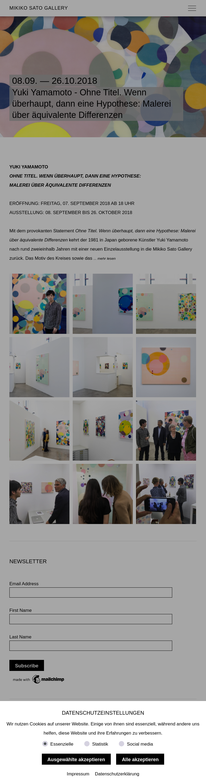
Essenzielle (61, 744)
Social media (140, 744)
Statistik (100, 744)
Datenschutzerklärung (117, 773)
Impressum (78, 773)
